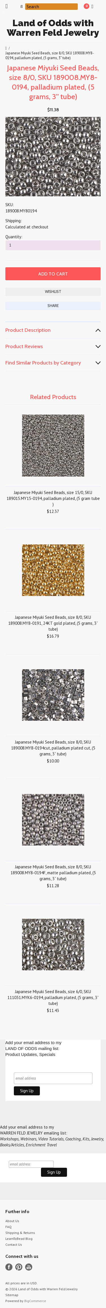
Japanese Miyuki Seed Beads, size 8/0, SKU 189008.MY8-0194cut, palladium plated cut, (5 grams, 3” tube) (53, 748)
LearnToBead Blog (19, 1238)
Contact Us (13, 1244)
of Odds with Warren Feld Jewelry (53, 28)
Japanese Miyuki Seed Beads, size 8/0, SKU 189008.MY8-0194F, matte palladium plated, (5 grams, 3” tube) (53, 872)
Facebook (8, 1267)
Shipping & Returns (20, 1233)
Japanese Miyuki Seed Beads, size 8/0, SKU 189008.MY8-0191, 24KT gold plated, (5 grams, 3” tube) (53, 623)
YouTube (28, 1267)
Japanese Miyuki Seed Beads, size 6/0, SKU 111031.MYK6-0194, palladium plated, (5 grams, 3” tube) (53, 997)
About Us (12, 1221)
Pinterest (18, 1267)
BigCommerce (35, 1301)
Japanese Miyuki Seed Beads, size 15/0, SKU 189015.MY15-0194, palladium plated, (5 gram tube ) (53, 498)
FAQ (8, 1227)
